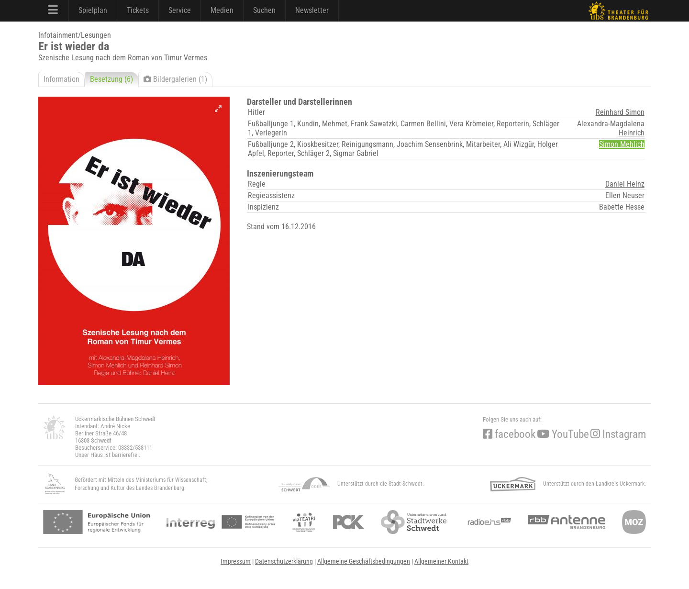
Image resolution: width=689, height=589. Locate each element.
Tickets (138, 10)
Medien (222, 10)
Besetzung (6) (111, 79)
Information (61, 79)
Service (179, 10)
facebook (509, 434)
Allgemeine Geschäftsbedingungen (363, 561)
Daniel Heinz (625, 184)
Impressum (236, 561)
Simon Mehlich (622, 144)
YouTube (563, 434)
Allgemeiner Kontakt (441, 561)
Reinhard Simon (620, 112)
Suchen (264, 10)
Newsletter (312, 10)
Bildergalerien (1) (175, 79)
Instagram (618, 434)
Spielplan (92, 10)
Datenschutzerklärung (284, 561)
